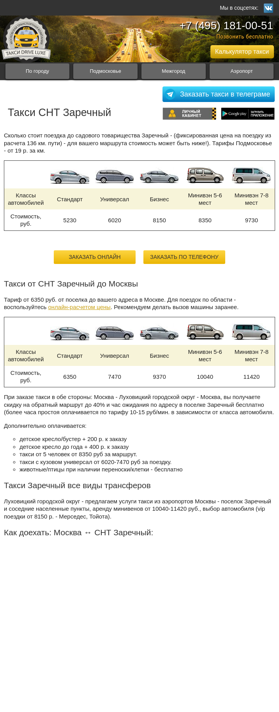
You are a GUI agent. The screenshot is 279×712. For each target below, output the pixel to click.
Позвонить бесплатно (244, 36)
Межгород (173, 71)
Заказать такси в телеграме (225, 94)
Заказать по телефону (184, 257)
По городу (37, 71)
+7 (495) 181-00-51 (226, 25)
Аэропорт (241, 71)
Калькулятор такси (242, 51)
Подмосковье (105, 71)
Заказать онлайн (94, 257)
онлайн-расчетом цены (79, 307)
